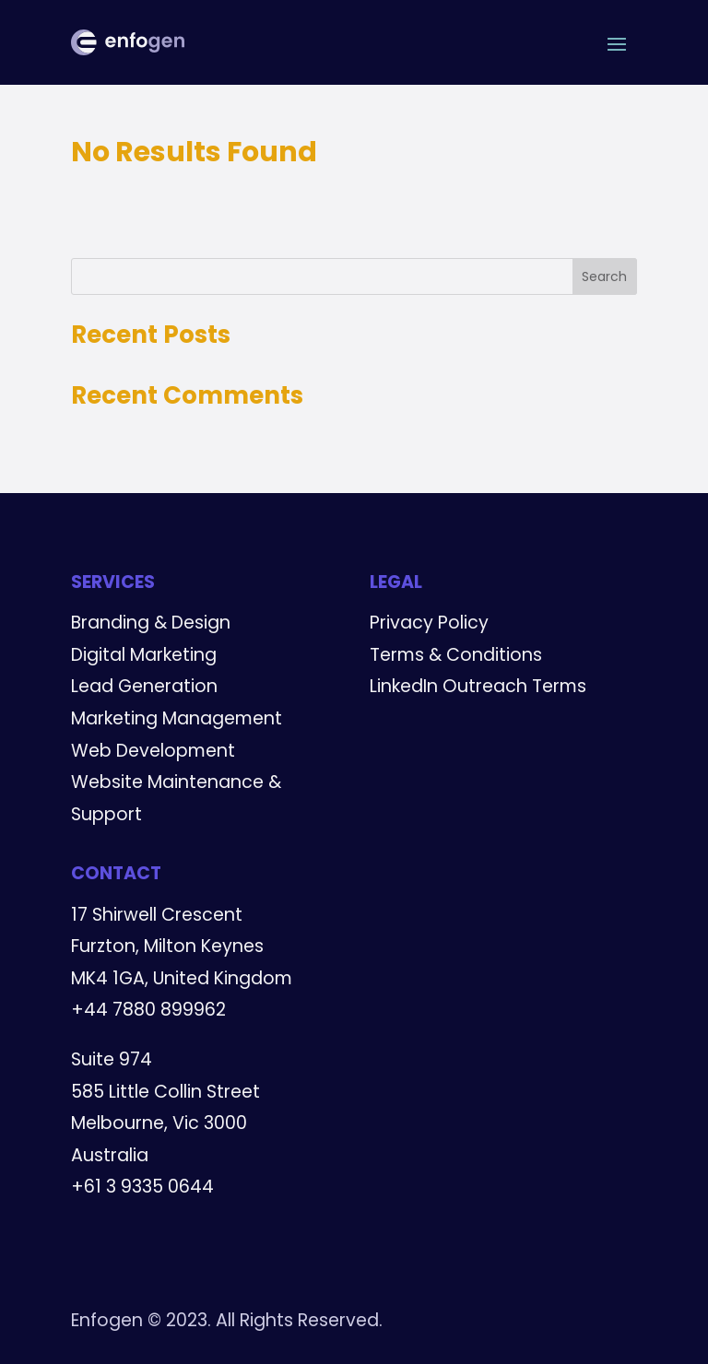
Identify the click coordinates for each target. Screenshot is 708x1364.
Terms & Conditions (456, 654)
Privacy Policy (429, 622)
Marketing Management (176, 718)
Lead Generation (144, 686)
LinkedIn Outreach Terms (478, 686)
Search (604, 276)
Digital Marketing (144, 654)
